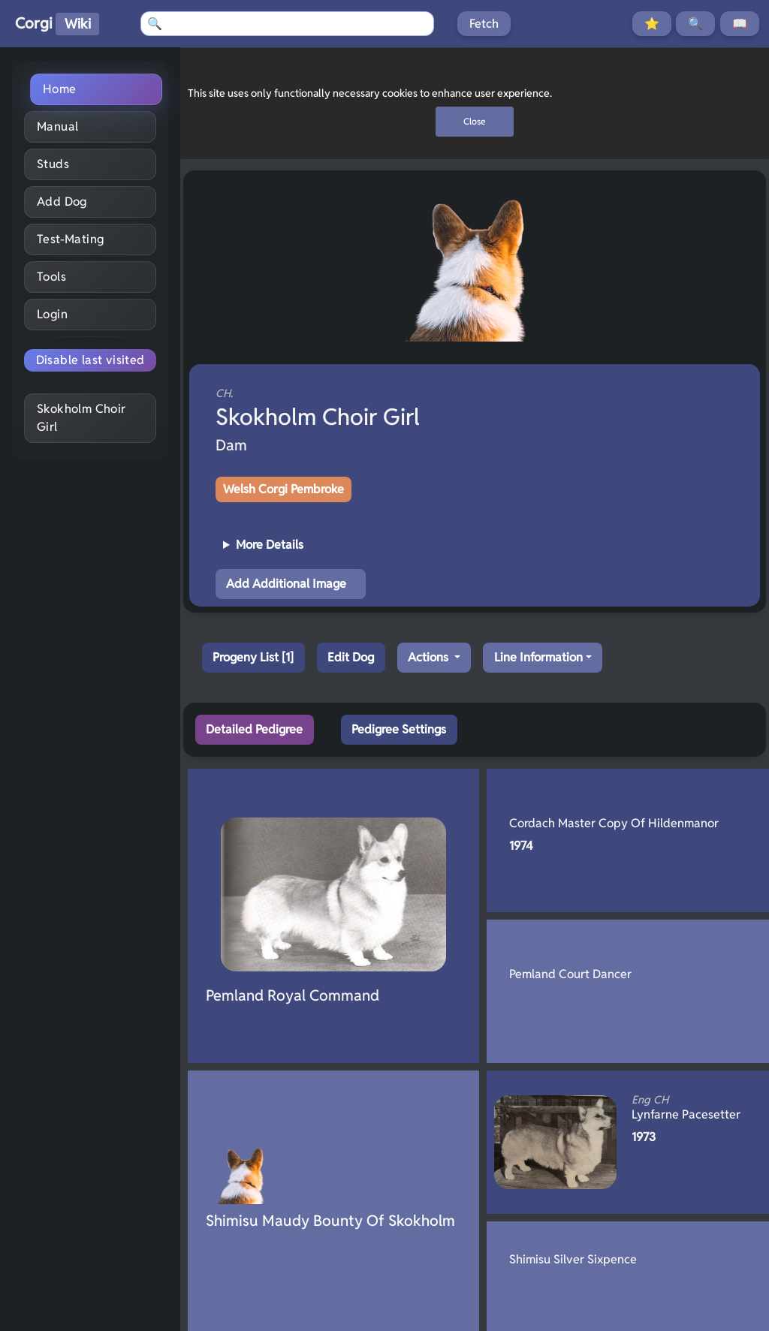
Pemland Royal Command (292, 995)
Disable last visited (90, 360)
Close (474, 121)
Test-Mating (70, 239)
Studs (53, 164)
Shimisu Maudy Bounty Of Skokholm (330, 1220)
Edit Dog (350, 657)
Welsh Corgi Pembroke (283, 489)
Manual (57, 126)
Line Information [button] (538, 657)
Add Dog (62, 201)
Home (60, 89)
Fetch (484, 24)
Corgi (57, 24)
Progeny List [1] (253, 657)
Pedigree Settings (398, 729)
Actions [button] (429, 657)
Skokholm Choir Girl (81, 418)
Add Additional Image (286, 584)
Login (52, 314)
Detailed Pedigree (254, 729)
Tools (51, 277)
